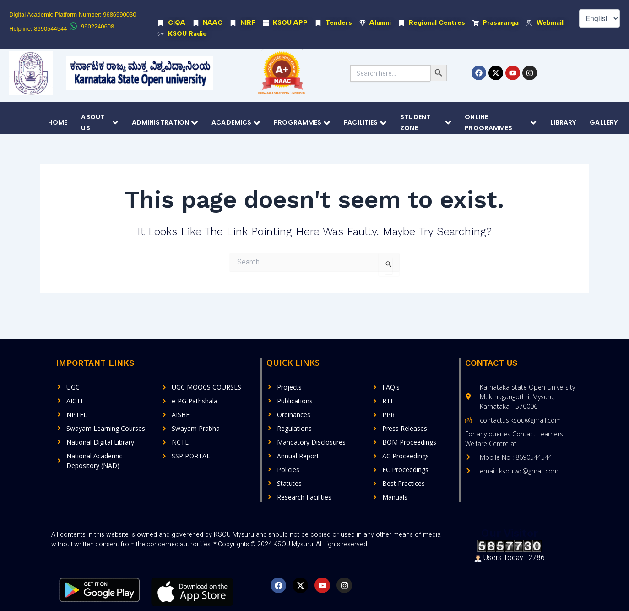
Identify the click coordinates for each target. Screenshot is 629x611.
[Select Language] (599, 18)
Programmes (302, 123)
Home (57, 122)
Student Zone (425, 123)
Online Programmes (500, 123)
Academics (235, 123)
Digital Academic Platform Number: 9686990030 (72, 14)
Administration (165, 123)
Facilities (365, 123)
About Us (99, 123)
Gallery (604, 122)
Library (563, 122)
